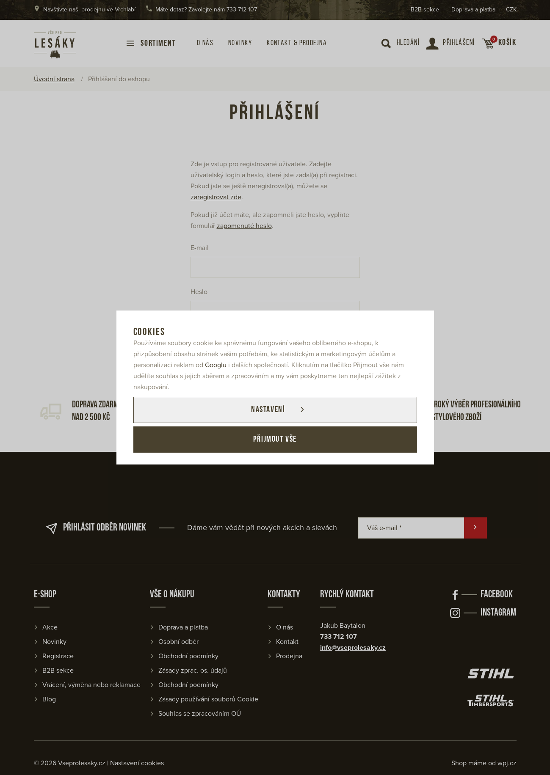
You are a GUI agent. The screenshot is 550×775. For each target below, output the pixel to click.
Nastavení (268, 410)
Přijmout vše (275, 439)
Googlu (216, 365)
